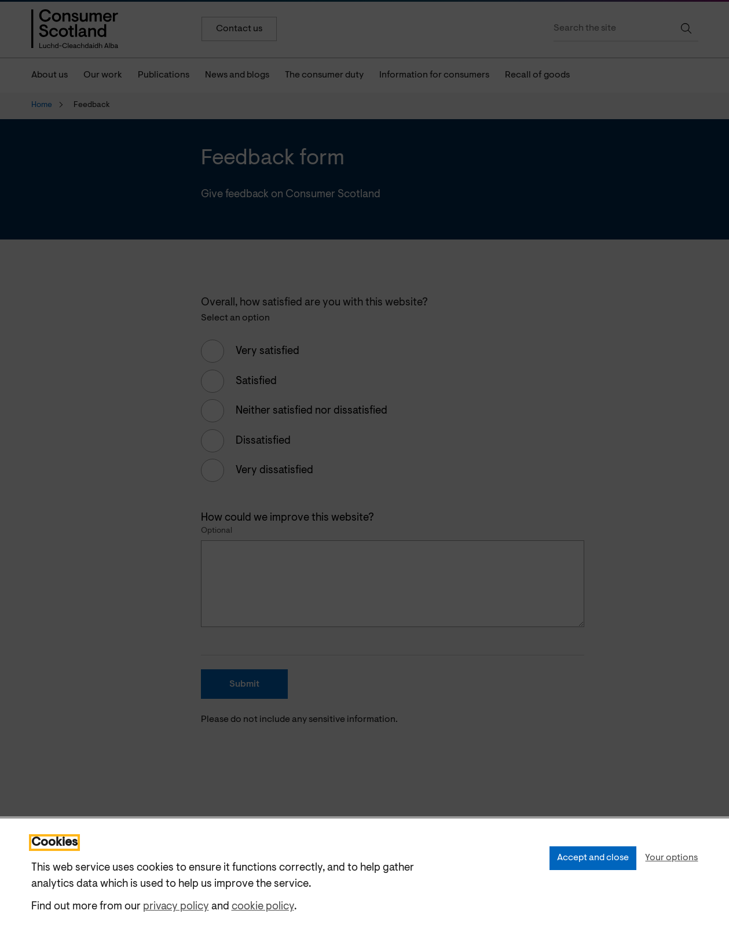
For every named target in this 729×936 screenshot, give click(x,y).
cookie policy (263, 906)
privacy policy (176, 906)
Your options (671, 858)
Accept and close (593, 858)
